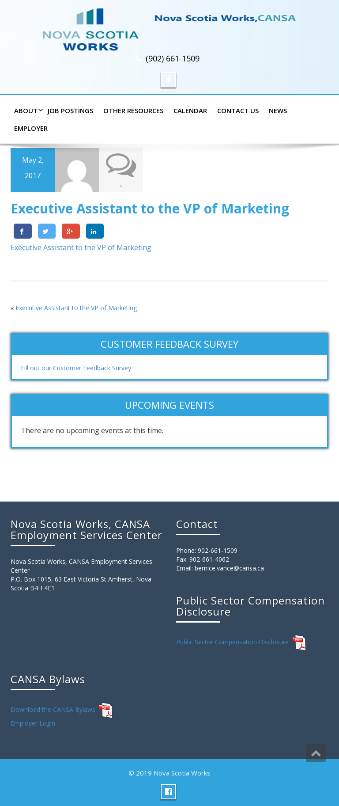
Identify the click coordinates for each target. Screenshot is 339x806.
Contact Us (238, 110)
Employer (31, 128)
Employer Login (33, 723)
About (27, 110)
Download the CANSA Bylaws (53, 709)
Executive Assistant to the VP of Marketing (81, 247)
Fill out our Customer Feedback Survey (76, 368)
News (278, 110)
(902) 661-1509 (173, 58)
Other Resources (133, 110)
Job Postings (70, 110)
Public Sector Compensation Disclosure (232, 641)
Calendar (190, 110)
